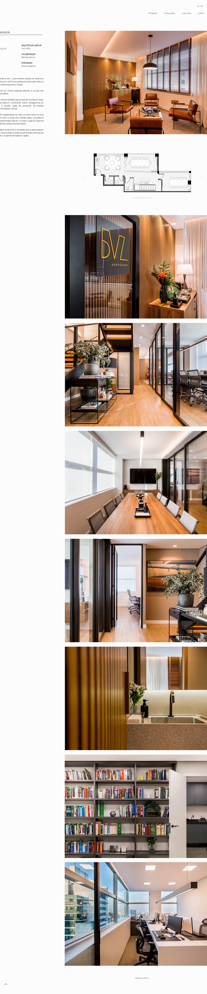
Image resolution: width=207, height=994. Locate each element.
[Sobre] (201, 13)
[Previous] (83, 177)
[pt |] (199, 6)
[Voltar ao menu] (142, 977)
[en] (202, 6)
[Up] (5, 984)
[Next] (202, 177)
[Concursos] (170, 13)
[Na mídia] (187, 13)
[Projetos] (153, 13)
